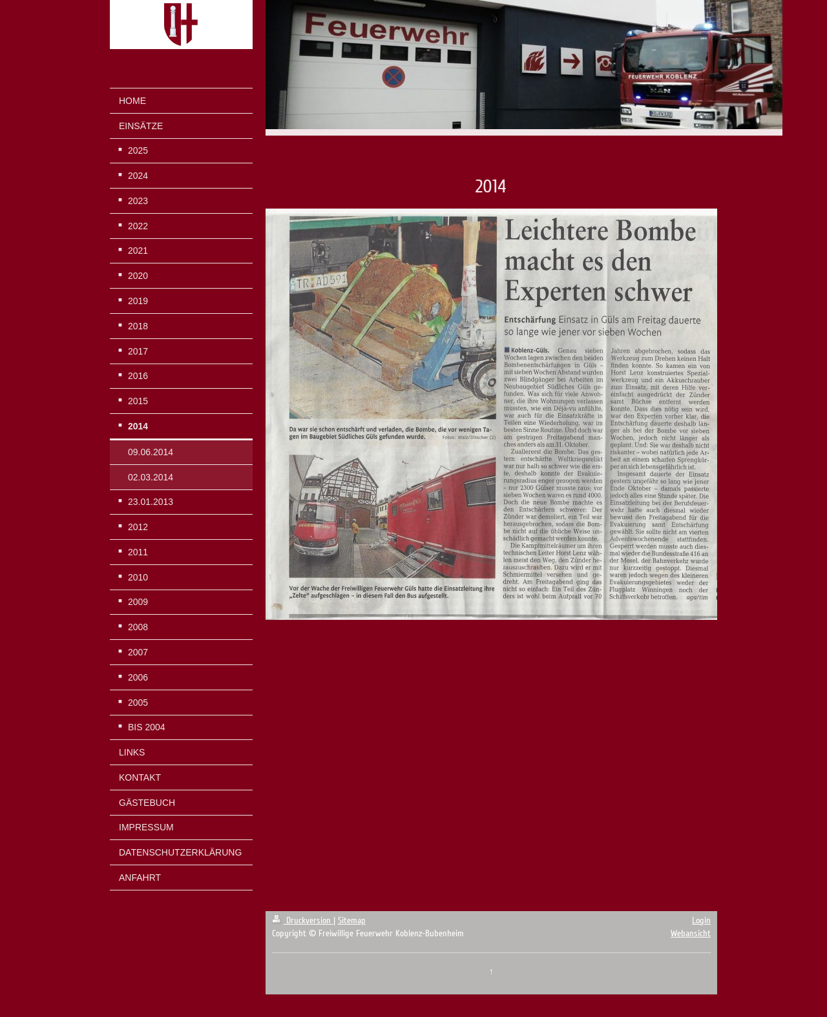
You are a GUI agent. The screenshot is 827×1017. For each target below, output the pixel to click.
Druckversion (302, 920)
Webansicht (691, 933)
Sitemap (352, 920)
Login (701, 920)
